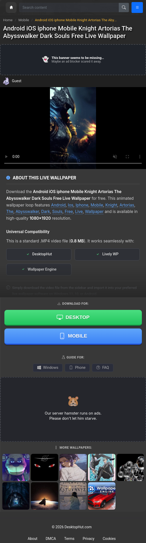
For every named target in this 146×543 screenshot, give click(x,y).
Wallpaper (94, 211)
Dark (45, 211)
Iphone (82, 205)
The (9, 211)
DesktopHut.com (78, 527)
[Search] (124, 7)
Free (69, 211)
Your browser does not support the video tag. (73, 128)
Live (79, 211)
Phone (77, 367)
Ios (70, 205)
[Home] (11, 7)
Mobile (24, 20)
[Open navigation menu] (137, 7)
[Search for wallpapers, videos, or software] (69, 7)
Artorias (127, 205)
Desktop (73, 317)
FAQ (102, 367)
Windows (47, 367)
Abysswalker (27, 211)
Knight (111, 205)
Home (8, 20)
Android (58, 205)
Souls (57, 211)
